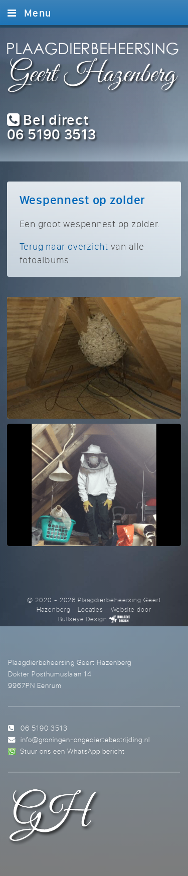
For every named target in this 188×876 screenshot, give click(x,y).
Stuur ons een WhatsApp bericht (72, 751)
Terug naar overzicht (64, 246)
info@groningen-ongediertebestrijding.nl (85, 739)
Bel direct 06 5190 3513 (51, 126)
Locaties (90, 609)
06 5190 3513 (44, 728)
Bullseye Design (82, 618)
